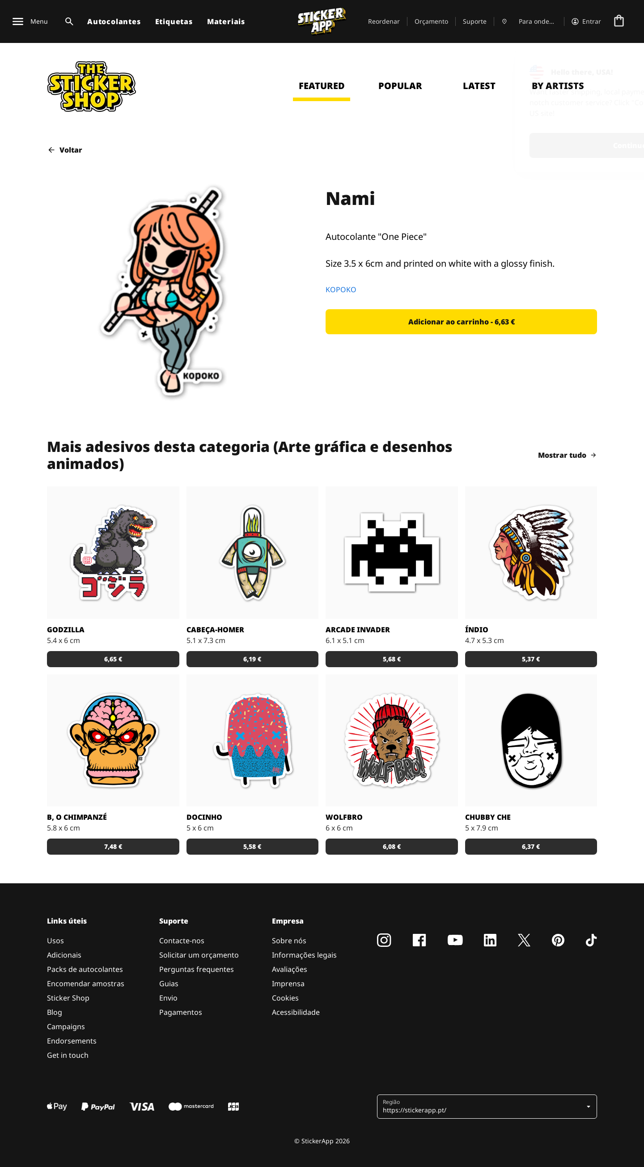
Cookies (285, 998)
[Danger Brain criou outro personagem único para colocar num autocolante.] (252, 552)
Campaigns (66, 1026)
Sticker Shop (68, 998)
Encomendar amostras (85, 983)
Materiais (226, 21)
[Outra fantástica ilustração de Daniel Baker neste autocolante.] (392, 740)
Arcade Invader (358, 630)
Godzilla (66, 630)
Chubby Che (488, 817)
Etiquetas (174, 21)
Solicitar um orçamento (199, 955)
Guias (168, 983)
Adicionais (64, 955)
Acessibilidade (296, 1012)
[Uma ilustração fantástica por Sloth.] (531, 740)
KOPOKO (341, 289)
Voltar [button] (64, 150)
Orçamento (431, 21)
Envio (168, 998)
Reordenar (384, 21)
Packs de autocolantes (85, 969)
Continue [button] (520, 145)
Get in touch (68, 1055)
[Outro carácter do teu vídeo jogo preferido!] (392, 552)
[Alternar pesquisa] (67, 21)
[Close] (616, 68)
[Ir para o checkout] (619, 21)
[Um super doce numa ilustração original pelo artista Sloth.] (252, 740)
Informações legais (304, 955)
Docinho (204, 817)
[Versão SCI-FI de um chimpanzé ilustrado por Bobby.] (113, 740)
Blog (54, 1012)
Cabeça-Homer (215, 630)
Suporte (475, 21)
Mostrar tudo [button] (567, 455)
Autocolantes (114, 21)
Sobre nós (289, 941)
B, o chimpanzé (77, 817)
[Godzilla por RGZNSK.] (113, 552)
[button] (461, 321)
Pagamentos (180, 1012)
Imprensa (288, 983)
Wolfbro (344, 817)
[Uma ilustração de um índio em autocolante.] (531, 552)
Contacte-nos (181, 941)
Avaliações (289, 969)
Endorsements (72, 1041)
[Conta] (586, 21)
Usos (55, 941)
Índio (476, 630)
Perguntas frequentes (196, 969)
